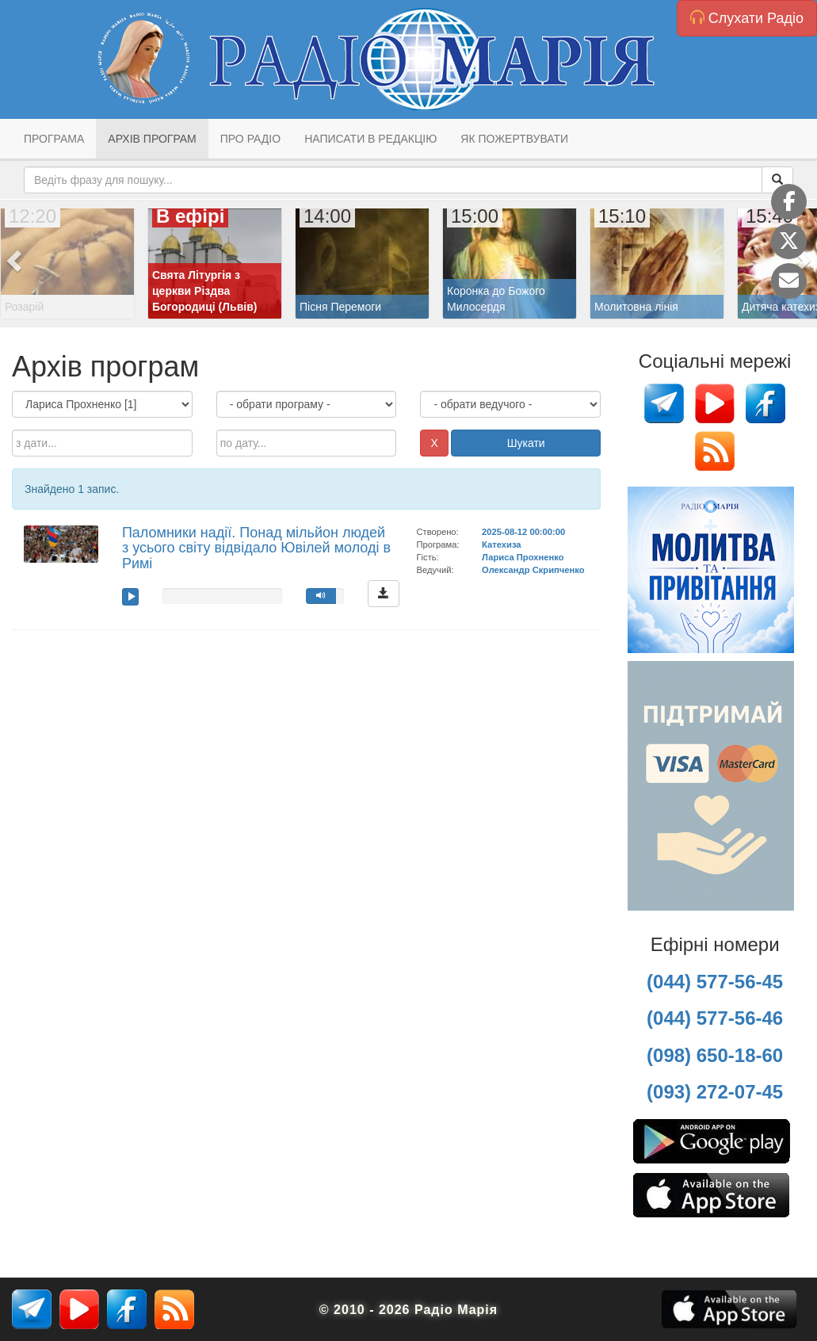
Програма (54, 138)
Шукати (526, 443)
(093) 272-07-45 (715, 1091)
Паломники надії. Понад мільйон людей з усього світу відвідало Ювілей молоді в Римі (256, 548)
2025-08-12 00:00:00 (523, 532)
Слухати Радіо (747, 18)
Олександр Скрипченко (533, 570)
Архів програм (152, 138)
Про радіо (250, 138)
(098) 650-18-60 (715, 1055)
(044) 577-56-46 (715, 1018)
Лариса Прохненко (522, 557)
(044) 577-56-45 (715, 981)
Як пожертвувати (514, 138)
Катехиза (501, 544)
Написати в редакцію (370, 138)
